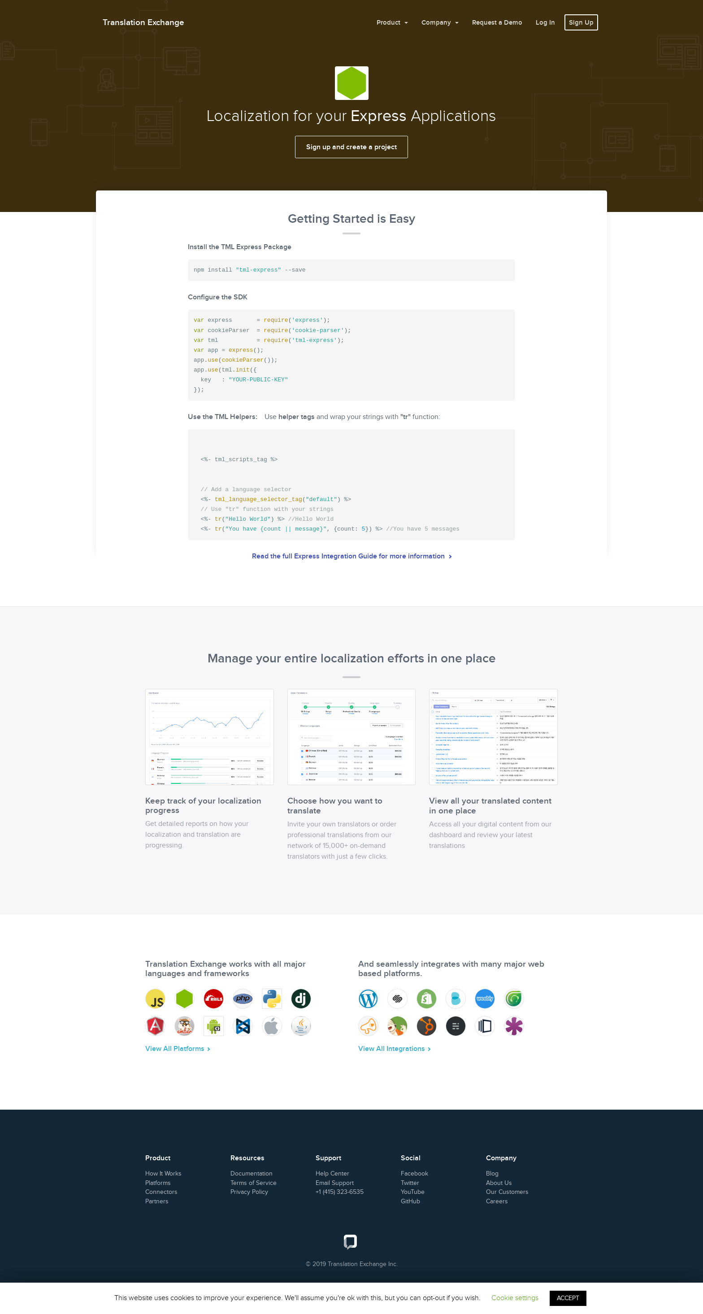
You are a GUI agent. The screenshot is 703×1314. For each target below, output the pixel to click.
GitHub (410, 1201)
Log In (545, 22)
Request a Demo (497, 22)
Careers (497, 1201)
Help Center (332, 1173)
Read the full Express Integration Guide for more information (349, 556)
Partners (157, 1201)
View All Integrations (391, 1049)
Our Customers (507, 1192)
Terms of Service (253, 1183)
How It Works (163, 1173)
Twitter (410, 1183)
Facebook (414, 1173)
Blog (492, 1173)
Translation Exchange (143, 22)
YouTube (413, 1192)
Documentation (251, 1173)
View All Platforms (174, 1049)
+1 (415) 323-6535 (340, 1192)
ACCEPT (568, 1298)
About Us (499, 1183)
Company (437, 22)
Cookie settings (514, 1298)
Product (389, 22)
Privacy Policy (249, 1192)
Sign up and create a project (351, 147)
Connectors (161, 1192)
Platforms (158, 1183)
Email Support (335, 1183)
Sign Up (581, 22)
